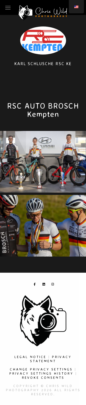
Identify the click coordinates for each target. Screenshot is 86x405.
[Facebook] (36, 285)
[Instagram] (53, 285)
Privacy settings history (41, 373)
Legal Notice (30, 357)
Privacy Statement (51, 359)
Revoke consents (43, 377)
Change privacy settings (41, 369)
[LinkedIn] (44, 285)
